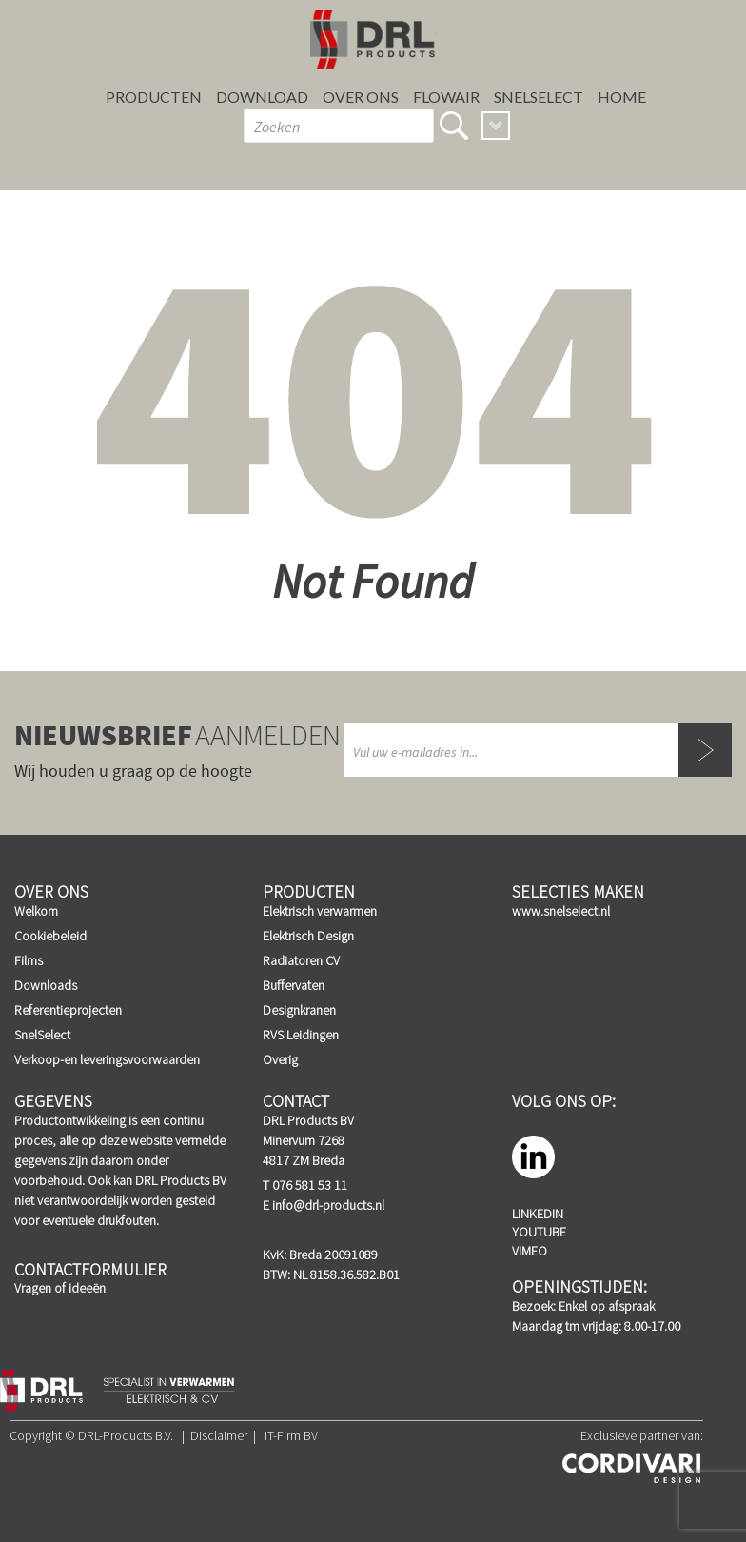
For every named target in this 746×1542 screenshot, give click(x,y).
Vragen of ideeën (60, 1287)
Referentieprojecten (68, 1009)
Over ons (361, 97)
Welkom (36, 910)
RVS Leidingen (301, 1034)
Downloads (45, 985)
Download (262, 97)
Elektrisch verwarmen (320, 910)
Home (622, 97)
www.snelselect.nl (561, 910)
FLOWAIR (446, 97)
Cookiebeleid (50, 935)
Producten (154, 97)
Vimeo (529, 1250)
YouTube (539, 1231)
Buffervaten (293, 985)
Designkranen (299, 1009)
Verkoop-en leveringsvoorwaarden (107, 1059)
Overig (280, 1059)
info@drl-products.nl (328, 1205)
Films (28, 960)
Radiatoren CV (301, 960)
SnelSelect (538, 97)
